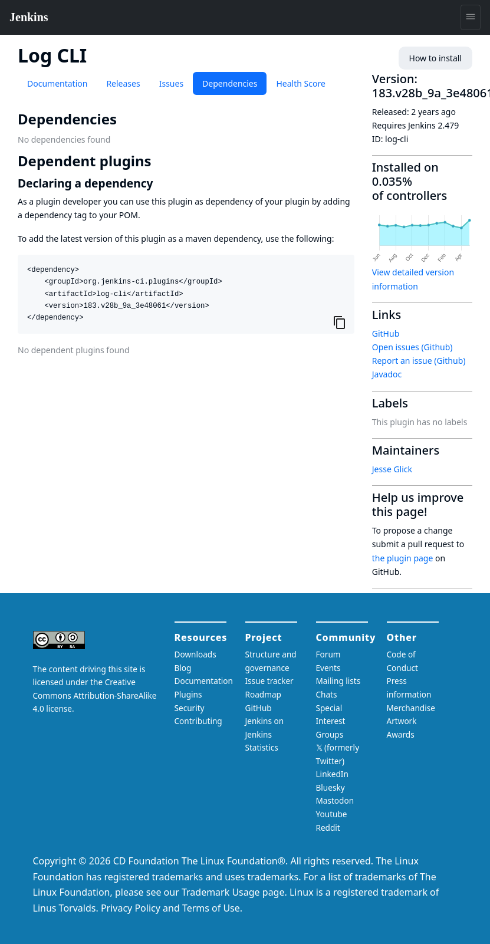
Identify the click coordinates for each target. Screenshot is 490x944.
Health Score (300, 83)
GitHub (386, 333)
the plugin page (402, 558)
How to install (435, 58)
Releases (123, 83)
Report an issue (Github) (419, 360)
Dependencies (229, 83)
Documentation (57, 83)
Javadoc (387, 374)
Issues (171, 83)
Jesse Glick (392, 469)
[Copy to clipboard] (339, 322)
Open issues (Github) (412, 347)
